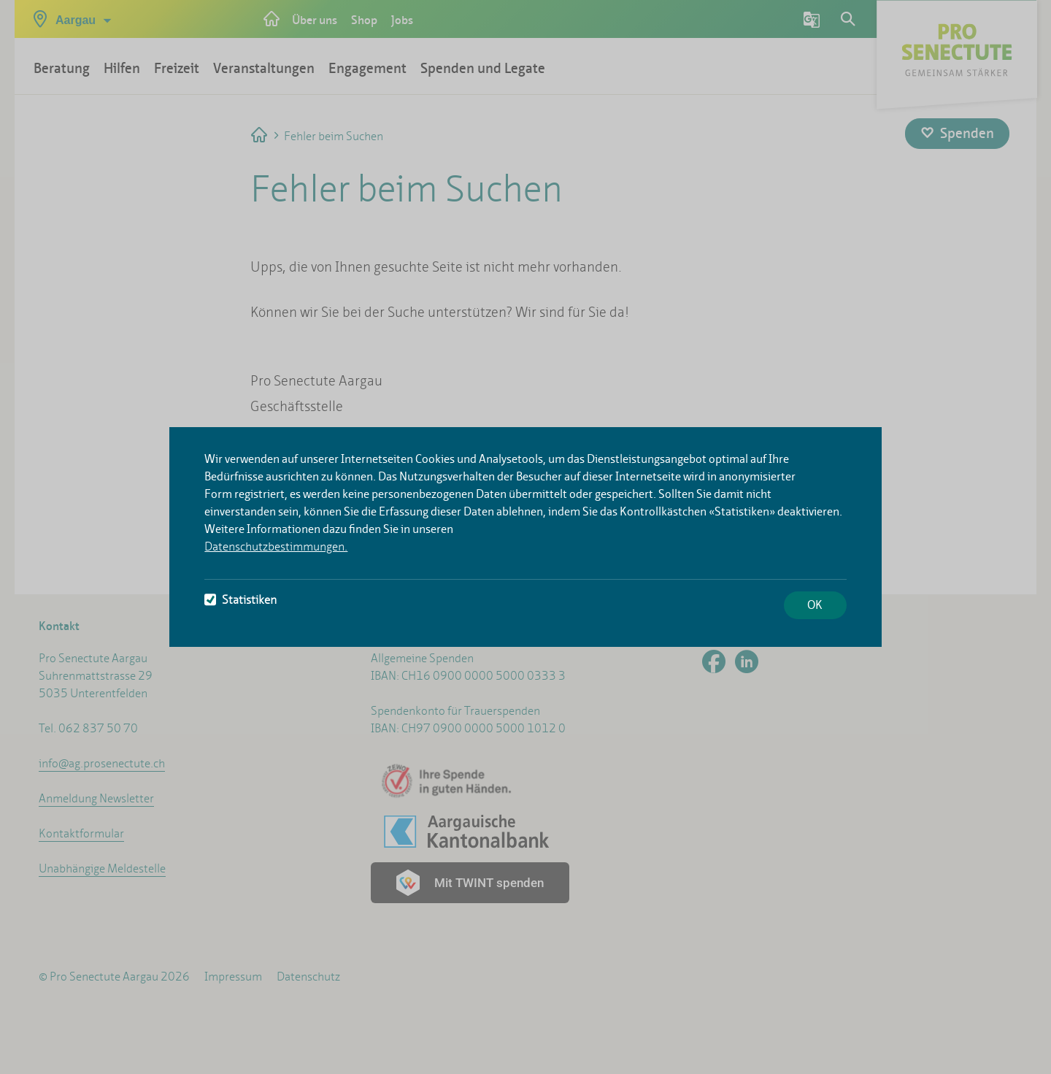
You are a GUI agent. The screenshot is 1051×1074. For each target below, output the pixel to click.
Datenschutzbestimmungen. (275, 546)
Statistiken (240, 599)
